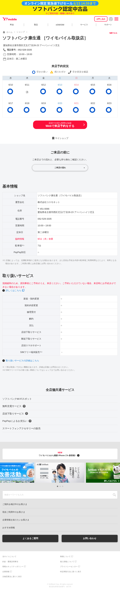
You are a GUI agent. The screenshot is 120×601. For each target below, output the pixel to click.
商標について (65, 556)
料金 (12, 25)
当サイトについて (9, 556)
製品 (36, 25)
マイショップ (61, 138)
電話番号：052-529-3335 (19, 50)
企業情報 (5, 572)
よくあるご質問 (30, 538)
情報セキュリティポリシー (12, 566)
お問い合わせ (89, 538)
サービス (84, 25)
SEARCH (114, 495)
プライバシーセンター (69, 566)
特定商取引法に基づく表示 (70, 572)
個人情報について (67, 562)
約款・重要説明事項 (10, 562)
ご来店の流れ (60, 168)
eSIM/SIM (60, 25)
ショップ (21, 32)
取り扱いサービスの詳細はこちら (22, 360)
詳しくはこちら (13, 290)
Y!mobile (9, 18)
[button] (57, 486)
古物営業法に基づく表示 (12, 576)
